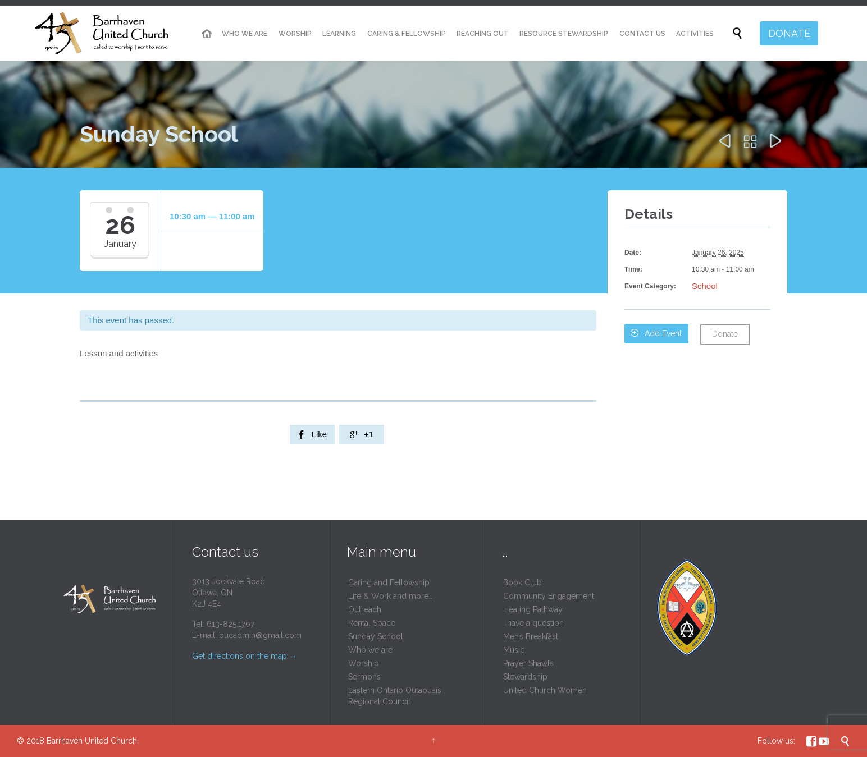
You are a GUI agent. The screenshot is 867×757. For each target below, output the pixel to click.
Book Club (522, 582)
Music (513, 649)
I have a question (533, 622)
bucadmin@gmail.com (260, 635)
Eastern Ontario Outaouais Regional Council (394, 696)
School (705, 286)
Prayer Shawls (528, 663)
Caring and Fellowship (389, 582)
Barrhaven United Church (92, 740)
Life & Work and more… (390, 595)
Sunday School (375, 636)
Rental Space (371, 622)
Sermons (364, 676)
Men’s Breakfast (530, 636)
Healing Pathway (533, 609)
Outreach (364, 609)
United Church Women (545, 690)
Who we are (370, 649)
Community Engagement (548, 595)
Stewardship (525, 676)
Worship (363, 663)
